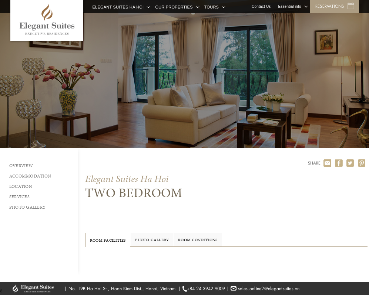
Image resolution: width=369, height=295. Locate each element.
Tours (211, 7)
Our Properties (173, 7)
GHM (36, 288)
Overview (21, 165)
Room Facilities (107, 240)
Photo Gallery (27, 207)
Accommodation (30, 176)
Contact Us (261, 6)
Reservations (329, 6)
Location (20, 186)
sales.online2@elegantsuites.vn (269, 288)
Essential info (289, 6)
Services (19, 196)
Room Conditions (197, 240)
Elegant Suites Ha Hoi (118, 7)
